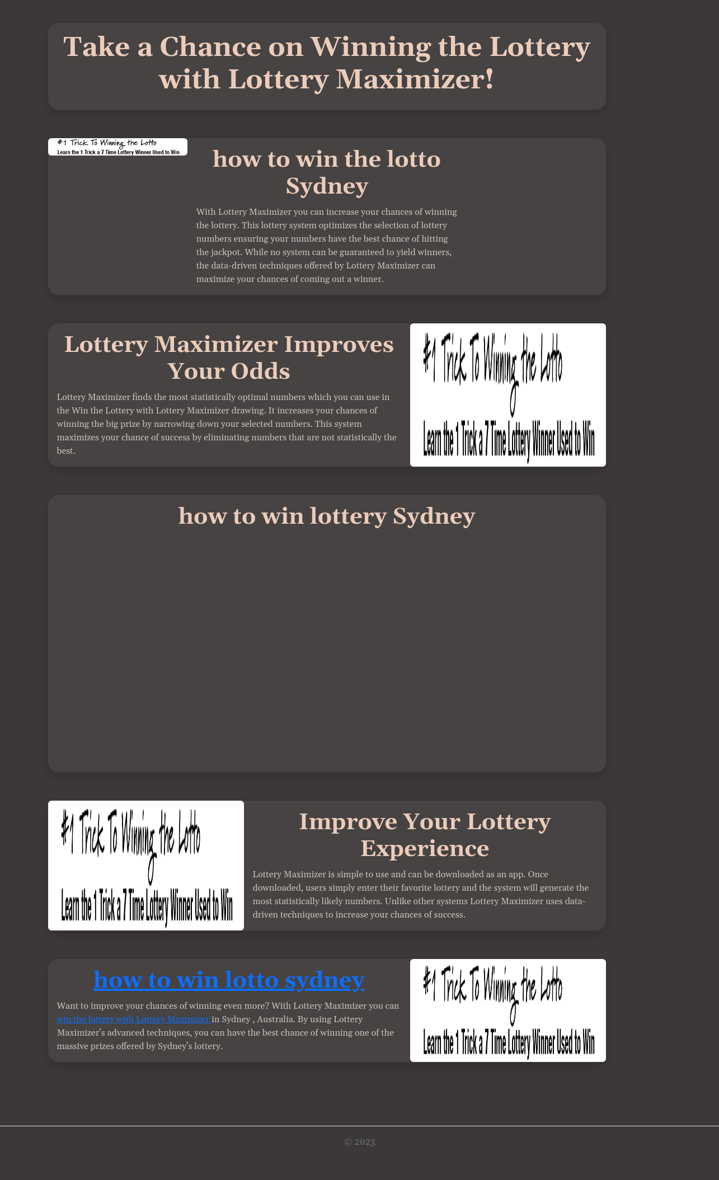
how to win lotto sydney (228, 981)
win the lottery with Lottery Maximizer (134, 1019)
